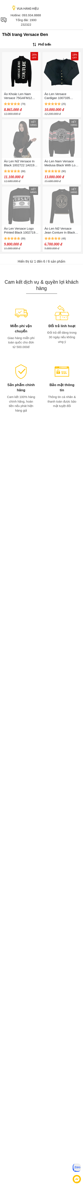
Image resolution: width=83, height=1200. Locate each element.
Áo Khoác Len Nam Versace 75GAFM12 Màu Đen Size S (18, 96)
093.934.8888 (31, 15)
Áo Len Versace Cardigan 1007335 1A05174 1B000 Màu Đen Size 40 (59, 96)
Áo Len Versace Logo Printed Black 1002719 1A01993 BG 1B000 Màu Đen (21, 230)
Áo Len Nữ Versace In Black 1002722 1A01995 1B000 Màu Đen (21, 163)
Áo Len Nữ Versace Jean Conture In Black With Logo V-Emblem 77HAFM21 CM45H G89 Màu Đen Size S (61, 230)
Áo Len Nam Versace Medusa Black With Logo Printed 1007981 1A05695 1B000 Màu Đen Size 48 (62, 163)
